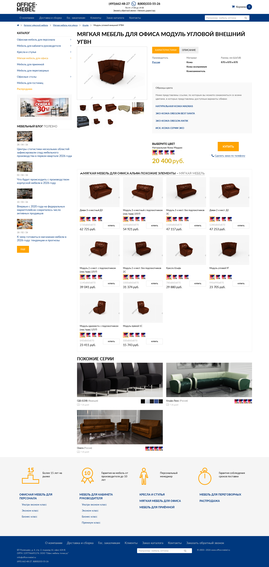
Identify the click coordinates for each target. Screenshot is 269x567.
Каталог (23, 33)
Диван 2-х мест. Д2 (219, 210)
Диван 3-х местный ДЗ (91, 210)
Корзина (244, 6)
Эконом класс (30, 510)
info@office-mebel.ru (26, 557)
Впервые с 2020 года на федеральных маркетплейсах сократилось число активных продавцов (41, 209)
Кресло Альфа (173, 268)
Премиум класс (91, 522)
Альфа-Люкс (172, 400)
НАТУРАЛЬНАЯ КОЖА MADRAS (174, 106)
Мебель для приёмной (156, 507)
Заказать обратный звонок (124, 10)
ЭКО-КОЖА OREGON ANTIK (172, 120)
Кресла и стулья (26, 52)
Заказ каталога (115, 17)
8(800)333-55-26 (149, 4)
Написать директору (146, 10)
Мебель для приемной (30, 64)
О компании (27, 17)
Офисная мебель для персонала (36, 39)
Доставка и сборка (50, 17)
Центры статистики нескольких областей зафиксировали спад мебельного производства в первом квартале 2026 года (44, 152)
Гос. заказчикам (76, 17)
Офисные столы (27, 76)
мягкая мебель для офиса (160, 501)
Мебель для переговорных (33, 70)
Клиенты (95, 17)
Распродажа (24, 89)
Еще (23, 249)
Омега (80, 447)
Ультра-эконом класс (34, 504)
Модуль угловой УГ (219, 268)
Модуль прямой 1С (132, 325)
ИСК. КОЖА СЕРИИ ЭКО (170, 128)
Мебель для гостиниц (30, 83)
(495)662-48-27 (119, 4)
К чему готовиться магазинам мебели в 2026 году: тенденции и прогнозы (41, 238)
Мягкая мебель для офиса (32, 58)
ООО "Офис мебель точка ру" (54, 553)
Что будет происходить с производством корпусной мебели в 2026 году (43, 181)
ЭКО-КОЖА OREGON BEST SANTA (175, 113)
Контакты (135, 17)
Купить (228, 146)
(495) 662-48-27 (24, 561)
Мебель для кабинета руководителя (39, 45)
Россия (156, 62)
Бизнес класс (29, 516)
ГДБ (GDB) (82, 400)
